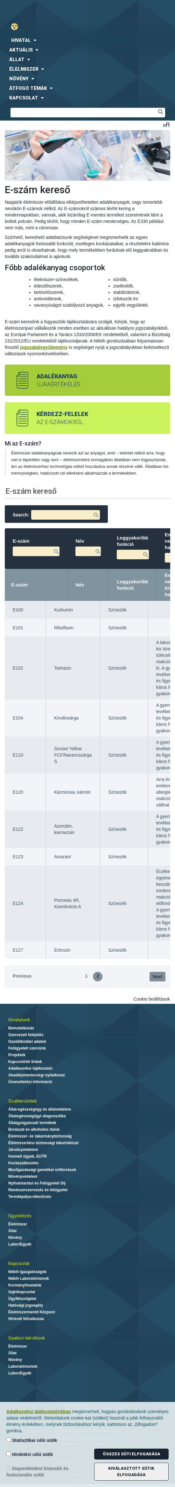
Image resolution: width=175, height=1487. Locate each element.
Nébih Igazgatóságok (27, 1272)
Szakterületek (22, 1101)
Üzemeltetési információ (30, 1082)
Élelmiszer (17, 1224)
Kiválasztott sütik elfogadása (131, 1471)
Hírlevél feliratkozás (26, 1319)
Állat (12, 1231)
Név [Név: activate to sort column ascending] (79, 584)
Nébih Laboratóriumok (28, 1278)
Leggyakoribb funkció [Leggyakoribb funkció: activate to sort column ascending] (132, 585)
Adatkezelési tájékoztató (30, 1068)
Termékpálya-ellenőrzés (29, 1196)
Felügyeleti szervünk (27, 1048)
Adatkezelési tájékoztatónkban (38, 1411)
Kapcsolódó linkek (25, 1061)
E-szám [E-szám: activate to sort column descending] (19, 584)
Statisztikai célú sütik (31, 1440)
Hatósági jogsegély (25, 1305)
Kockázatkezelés (23, 1163)
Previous (22, 976)
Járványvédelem (23, 1149)
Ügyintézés (20, 1215)
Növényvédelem (22, 1176)
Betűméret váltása (166, 125)
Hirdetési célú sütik (29, 1454)
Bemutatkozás (21, 1028)
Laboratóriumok (22, 1366)
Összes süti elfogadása (131, 1454)
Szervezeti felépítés (26, 1035)
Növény (15, 1237)
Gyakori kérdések (26, 1338)
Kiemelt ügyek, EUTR (27, 1156)
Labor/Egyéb (20, 1244)
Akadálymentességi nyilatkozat (36, 1075)
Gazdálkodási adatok (27, 1041)
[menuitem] (87, 40)
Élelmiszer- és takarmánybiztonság (40, 1136)
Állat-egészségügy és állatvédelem (39, 1109)
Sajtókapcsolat (21, 1292)
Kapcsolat (18, 1263)
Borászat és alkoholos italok (34, 1129)
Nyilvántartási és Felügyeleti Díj (37, 1183)
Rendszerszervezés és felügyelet (38, 1190)
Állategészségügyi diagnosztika (37, 1116)
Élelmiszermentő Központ (31, 1312)
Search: (56, 515)
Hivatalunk (19, 1019)
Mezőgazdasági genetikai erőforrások (42, 1170)
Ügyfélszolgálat (22, 1298)
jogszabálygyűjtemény (43, 347)
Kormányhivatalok (24, 1285)
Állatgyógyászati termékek (32, 1123)
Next (157, 976)
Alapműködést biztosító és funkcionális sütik (37, 1471)
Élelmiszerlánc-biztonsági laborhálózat (43, 1143)
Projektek (16, 1055)
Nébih (45, 10)
